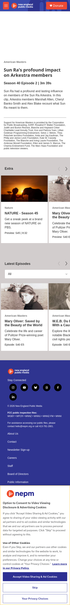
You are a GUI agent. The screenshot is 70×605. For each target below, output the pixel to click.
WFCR (19, 416)
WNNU (37, 416)
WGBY (10, 416)
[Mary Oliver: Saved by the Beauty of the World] (24, 296)
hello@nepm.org (23, 426)
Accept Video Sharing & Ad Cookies (35, 576)
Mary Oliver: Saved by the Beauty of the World (23, 323)
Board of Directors (18, 474)
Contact (11, 441)
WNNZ (28, 416)
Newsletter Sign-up (18, 449)
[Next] (66, 169)
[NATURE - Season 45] (24, 189)
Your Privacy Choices (35, 598)
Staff (10, 466)
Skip (35, 587)
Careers (12, 458)
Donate (58, 5)
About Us (12, 433)
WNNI (58, 416)
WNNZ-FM (48, 416)
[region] (35, 545)
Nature (9, 207)
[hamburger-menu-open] (6, 5)
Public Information (17, 482)
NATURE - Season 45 (21, 213)
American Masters (15, 61)
